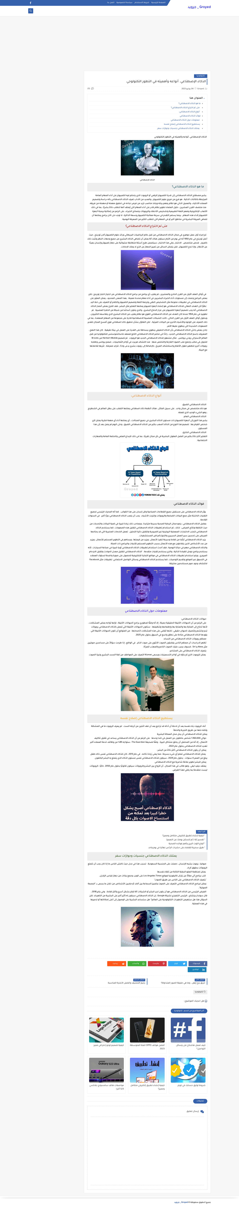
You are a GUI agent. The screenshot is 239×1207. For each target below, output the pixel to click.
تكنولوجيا (201, 76)
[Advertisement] (119, 45)
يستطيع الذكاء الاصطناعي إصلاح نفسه (182, 124)
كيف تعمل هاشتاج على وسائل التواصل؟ (190, 1047)
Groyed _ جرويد (199, 7)
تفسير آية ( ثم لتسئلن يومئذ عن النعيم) (185, 840)
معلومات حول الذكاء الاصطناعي (185, 120)
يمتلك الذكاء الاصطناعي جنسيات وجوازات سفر (178, 129)
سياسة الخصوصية (124, 3)
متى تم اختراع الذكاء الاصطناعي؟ (185, 108)
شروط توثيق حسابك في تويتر (191, 1085)
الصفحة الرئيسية (158, 3)
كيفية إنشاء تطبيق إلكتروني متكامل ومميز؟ (183, 836)
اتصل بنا (110, 3)
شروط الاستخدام (142, 3)
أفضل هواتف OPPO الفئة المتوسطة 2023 (147, 1047)
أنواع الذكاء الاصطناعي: (189, 112)
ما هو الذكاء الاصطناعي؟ (189, 104)
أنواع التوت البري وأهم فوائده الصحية (186, 844)
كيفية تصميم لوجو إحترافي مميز (109, 1045)
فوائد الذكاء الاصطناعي (190, 116)
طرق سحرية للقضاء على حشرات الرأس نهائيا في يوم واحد (176, 848)
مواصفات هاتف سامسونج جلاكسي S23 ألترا (106, 1087)
